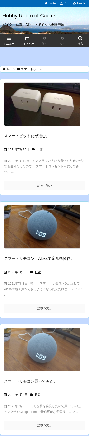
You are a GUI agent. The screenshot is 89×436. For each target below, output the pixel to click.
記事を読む (44, 185)
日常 (40, 149)
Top (8, 69)
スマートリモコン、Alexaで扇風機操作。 (39, 258)
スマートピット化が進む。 (27, 136)
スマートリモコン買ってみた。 (30, 381)
